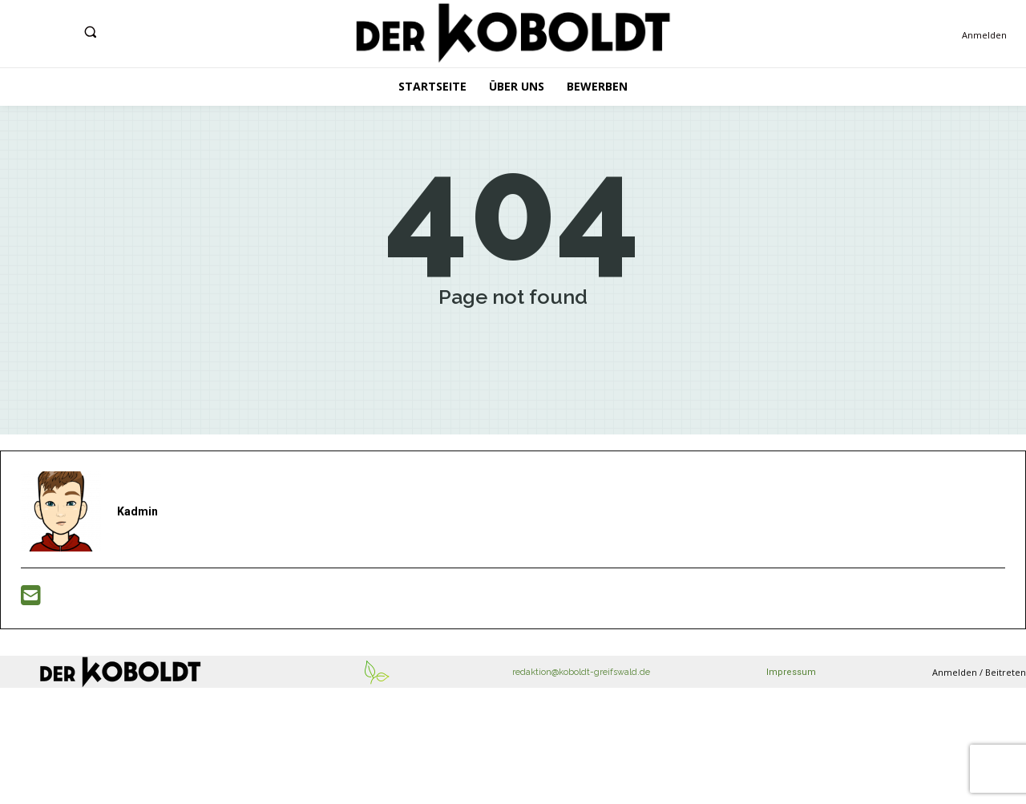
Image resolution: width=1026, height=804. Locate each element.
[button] (90, 31)
